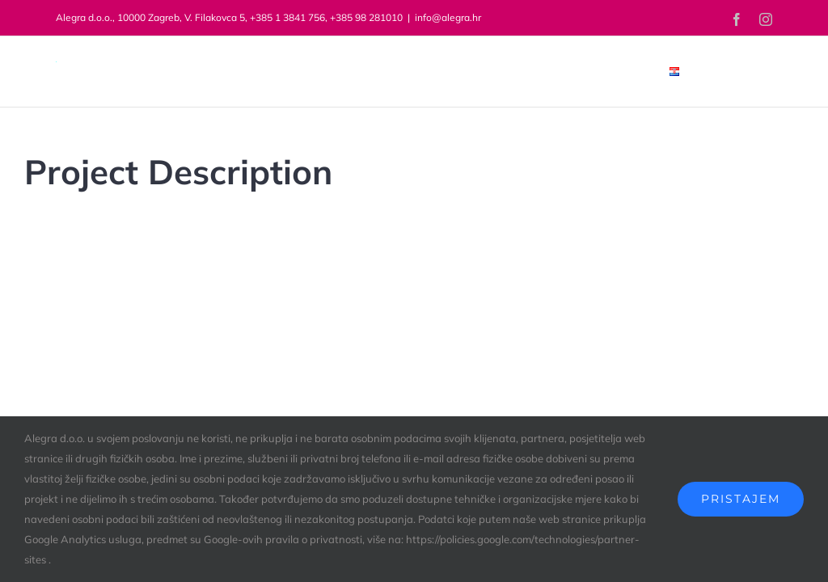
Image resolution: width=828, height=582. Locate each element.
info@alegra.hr (448, 17)
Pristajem (740, 498)
